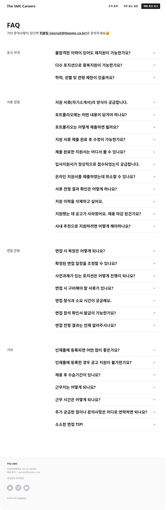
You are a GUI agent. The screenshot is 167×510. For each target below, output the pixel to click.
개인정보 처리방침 (15, 478)
